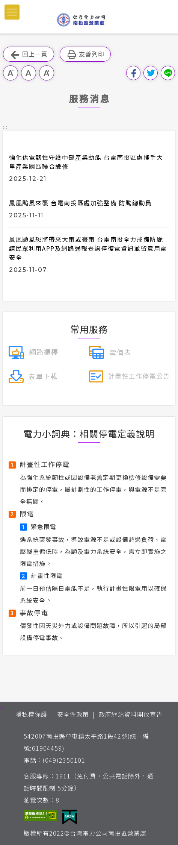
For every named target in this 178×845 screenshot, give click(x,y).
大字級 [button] (46, 72)
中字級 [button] (28, 72)
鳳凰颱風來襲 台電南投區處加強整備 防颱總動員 (80, 202)
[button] (12, 12)
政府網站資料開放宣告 (131, 714)
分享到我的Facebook (133, 73)
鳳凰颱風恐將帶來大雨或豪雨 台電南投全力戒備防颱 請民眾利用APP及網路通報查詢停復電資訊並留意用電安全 (88, 248)
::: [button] (5, 126)
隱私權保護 (31, 714)
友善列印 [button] (85, 54)
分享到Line (168, 73)
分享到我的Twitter (150, 73)
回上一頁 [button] (28, 54)
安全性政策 (73, 714)
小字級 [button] (10, 72)
